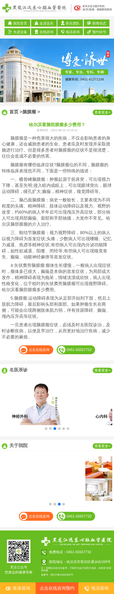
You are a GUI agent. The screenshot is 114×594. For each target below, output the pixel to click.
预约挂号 (96, 31)
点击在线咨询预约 (57, 588)
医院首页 (17, 23)
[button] (57, 99)
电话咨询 (70, 31)
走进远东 (44, 23)
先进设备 (17, 31)
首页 (13, 111)
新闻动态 (96, 23)
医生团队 (70, 23)
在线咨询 (44, 31)
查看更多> (102, 112)
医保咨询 (17, 588)
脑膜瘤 (29, 111)
